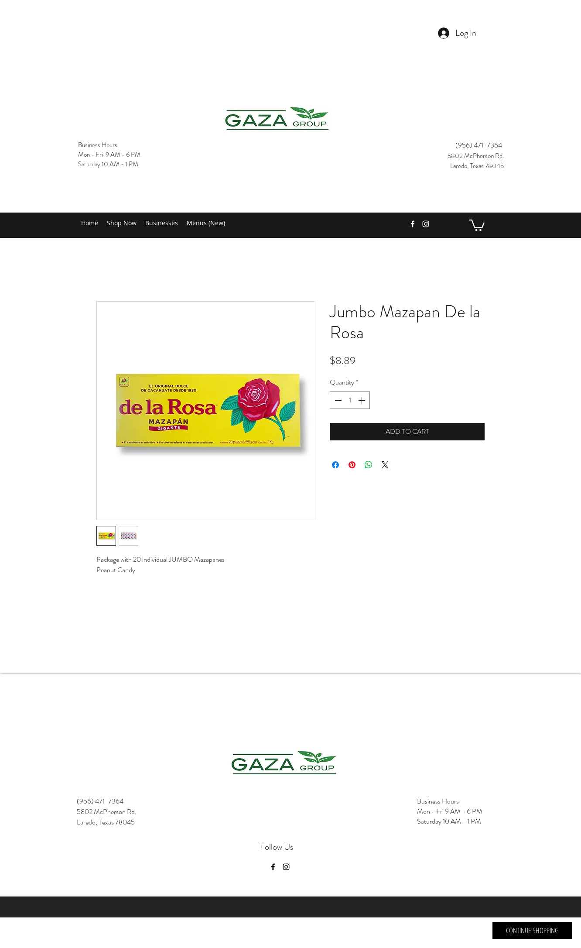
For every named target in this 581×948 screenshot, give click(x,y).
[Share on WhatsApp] (368, 465)
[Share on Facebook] (335, 465)
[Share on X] (385, 465)
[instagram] (425, 224)
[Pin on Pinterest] (352, 465)
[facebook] (412, 224)
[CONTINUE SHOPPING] (532, 930)
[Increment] (362, 400)
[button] (477, 224)
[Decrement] (337, 400)
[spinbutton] (349, 400)
